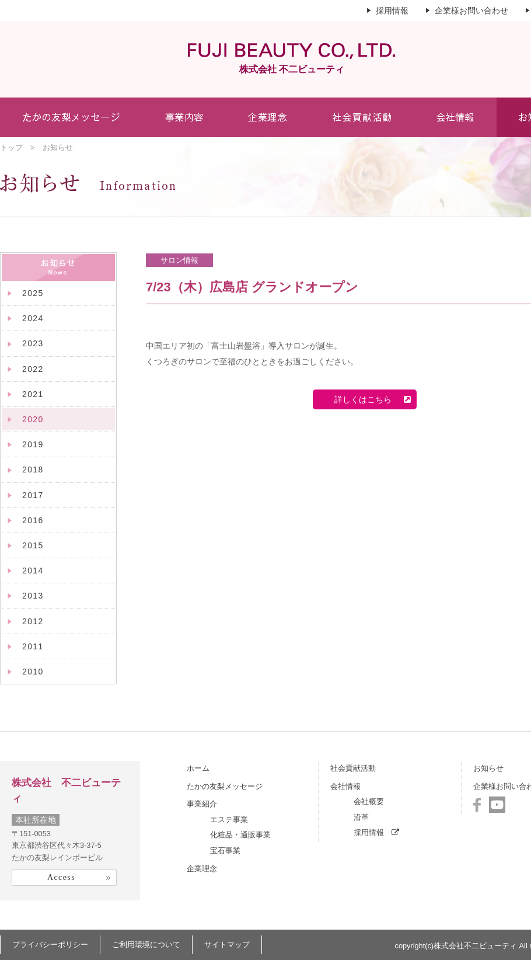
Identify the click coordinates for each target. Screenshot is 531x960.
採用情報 (392, 10)
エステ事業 (229, 819)
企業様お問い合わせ (471, 10)
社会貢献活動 (353, 768)
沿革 (361, 817)
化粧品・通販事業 (240, 834)
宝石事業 (225, 850)
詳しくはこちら (368, 399)
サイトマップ (227, 944)
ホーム (198, 768)
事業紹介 (202, 803)
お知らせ (488, 768)
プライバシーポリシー (50, 944)
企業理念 (202, 868)
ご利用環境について (146, 944)
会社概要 (369, 801)
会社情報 (345, 786)
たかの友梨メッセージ (225, 786)
